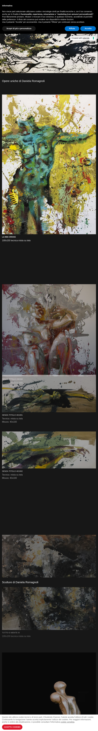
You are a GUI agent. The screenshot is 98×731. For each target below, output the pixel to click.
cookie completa (67, 722)
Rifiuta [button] (72, 28)
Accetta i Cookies (12, 727)
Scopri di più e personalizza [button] (18, 28)
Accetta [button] (88, 28)
